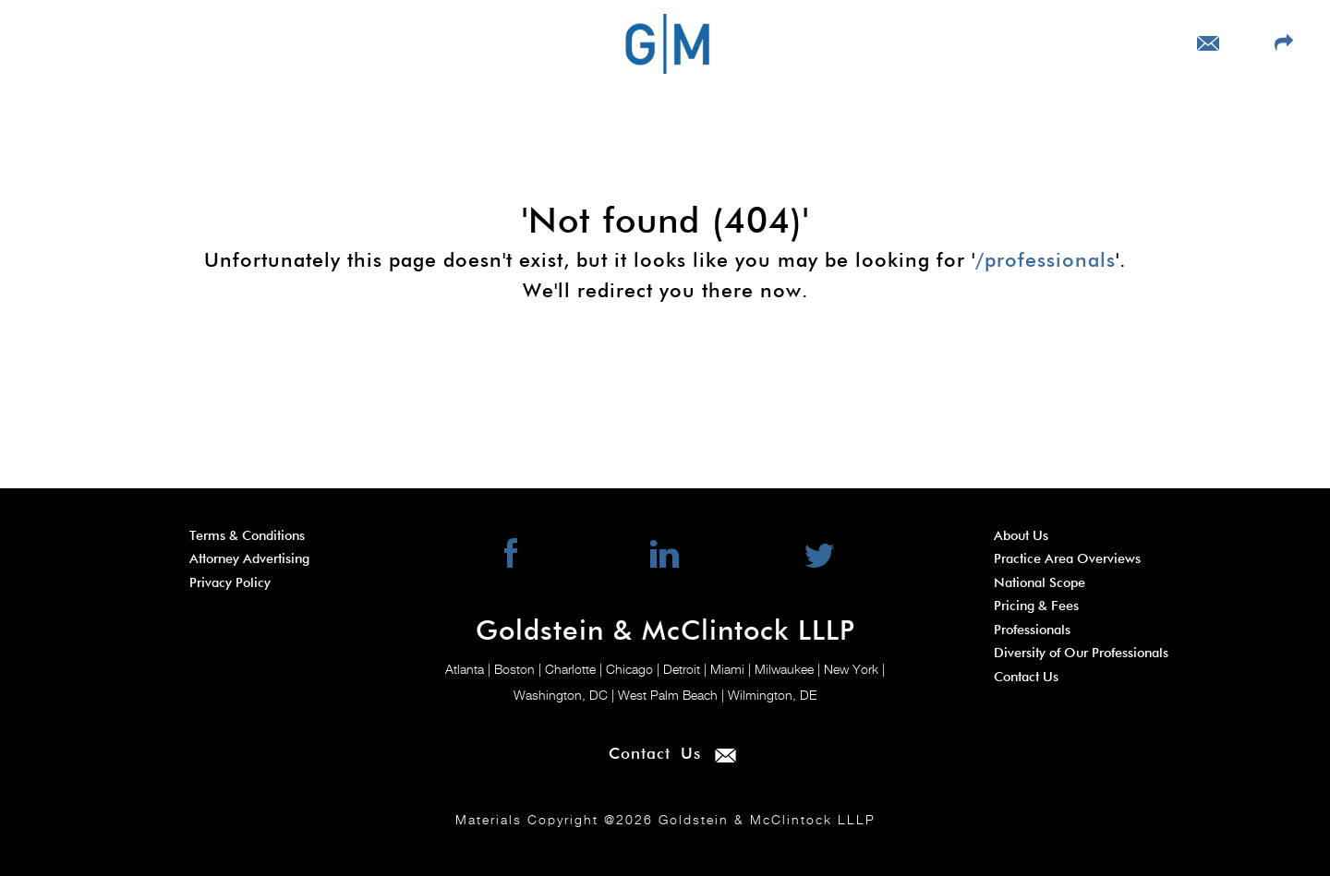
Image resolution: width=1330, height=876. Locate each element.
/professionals (1045, 261)
